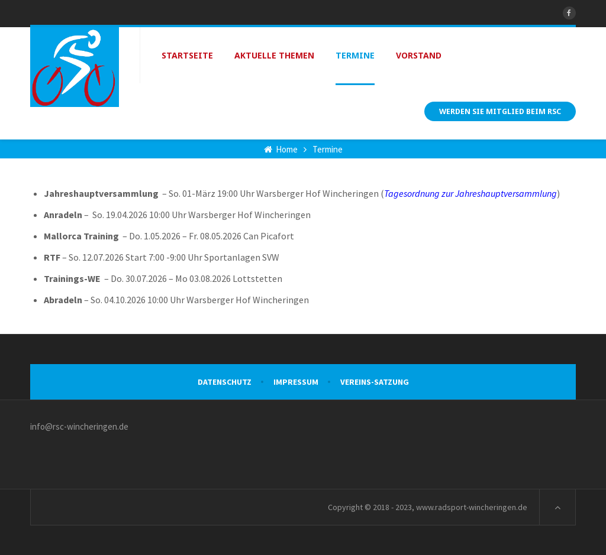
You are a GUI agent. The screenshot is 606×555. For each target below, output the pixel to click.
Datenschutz (225, 382)
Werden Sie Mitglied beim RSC (500, 111)
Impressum (295, 382)
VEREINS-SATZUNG (374, 382)
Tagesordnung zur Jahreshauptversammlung (470, 193)
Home (281, 149)
